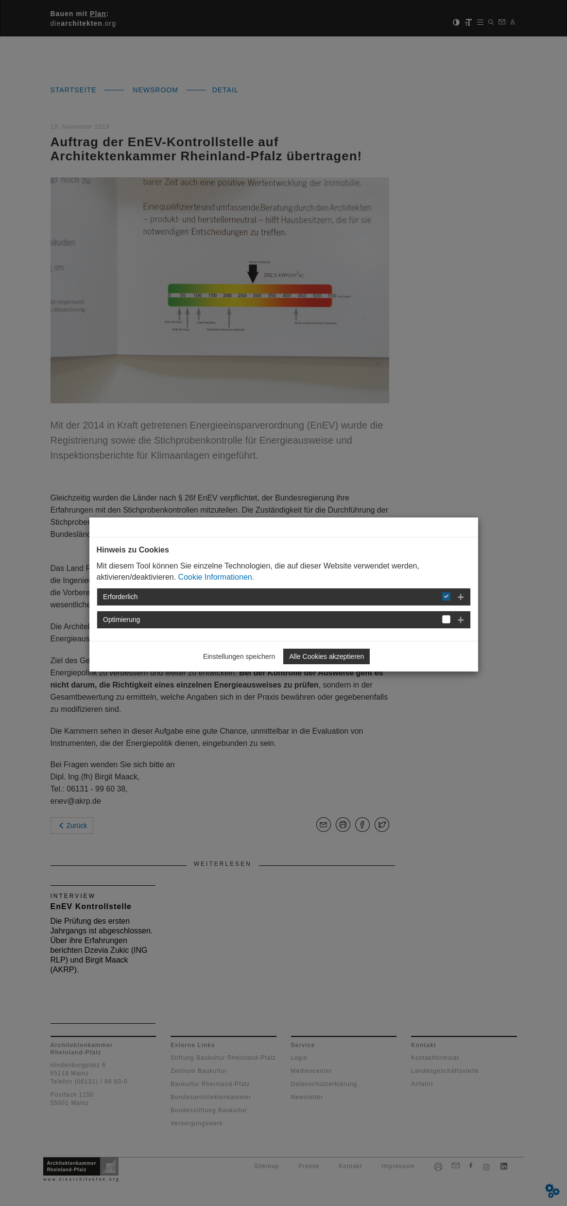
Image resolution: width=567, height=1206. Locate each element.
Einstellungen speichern (239, 656)
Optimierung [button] (121, 619)
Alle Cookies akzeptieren (326, 656)
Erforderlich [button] (120, 597)
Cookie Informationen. (216, 577)
